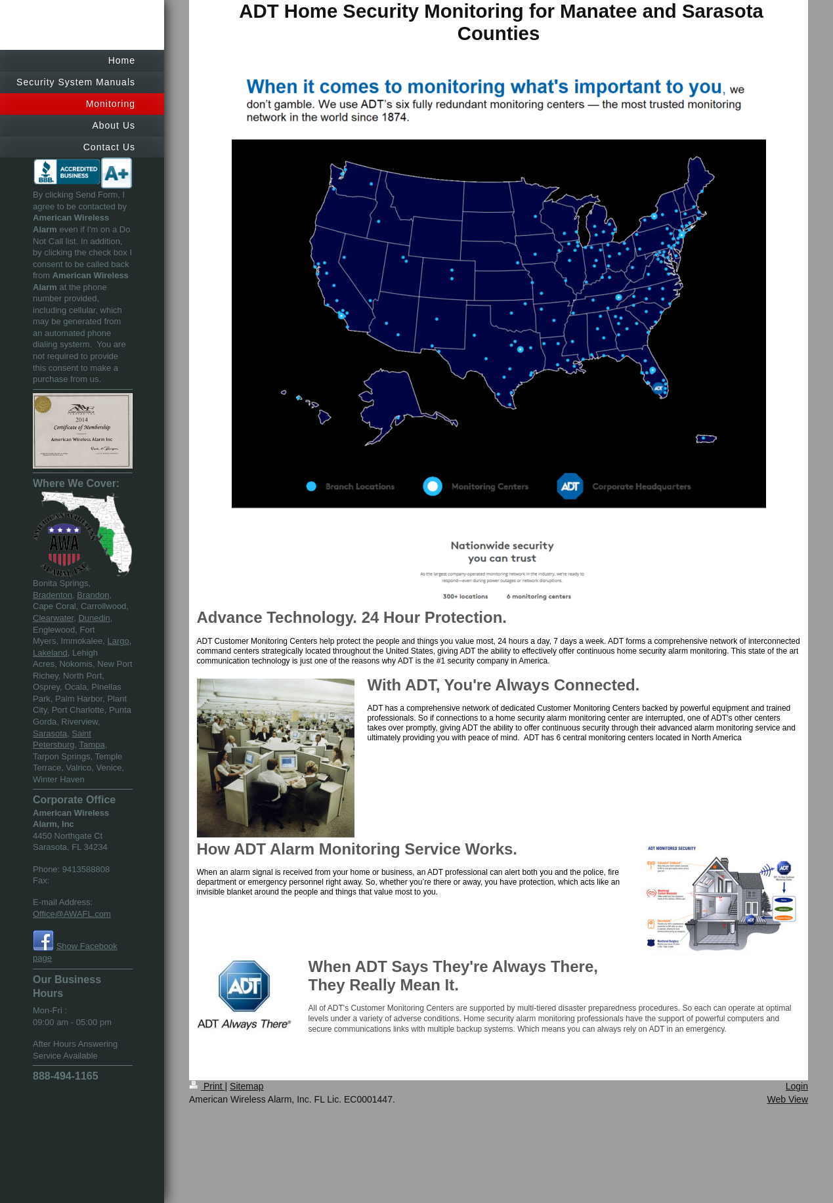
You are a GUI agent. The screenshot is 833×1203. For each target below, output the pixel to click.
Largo (118, 641)
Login (797, 1086)
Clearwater (53, 618)
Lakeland (50, 653)
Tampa (92, 744)
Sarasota (50, 733)
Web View (787, 1099)
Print (207, 1086)
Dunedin (94, 618)
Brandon (93, 595)
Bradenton (52, 595)
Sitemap (246, 1086)
